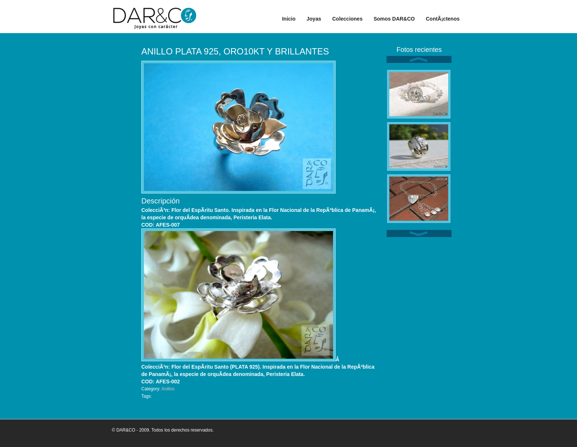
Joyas (314, 19)
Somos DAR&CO (394, 19)
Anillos (168, 388)
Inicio (288, 19)
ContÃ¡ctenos (443, 19)
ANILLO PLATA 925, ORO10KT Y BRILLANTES (235, 51)
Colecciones (347, 19)
